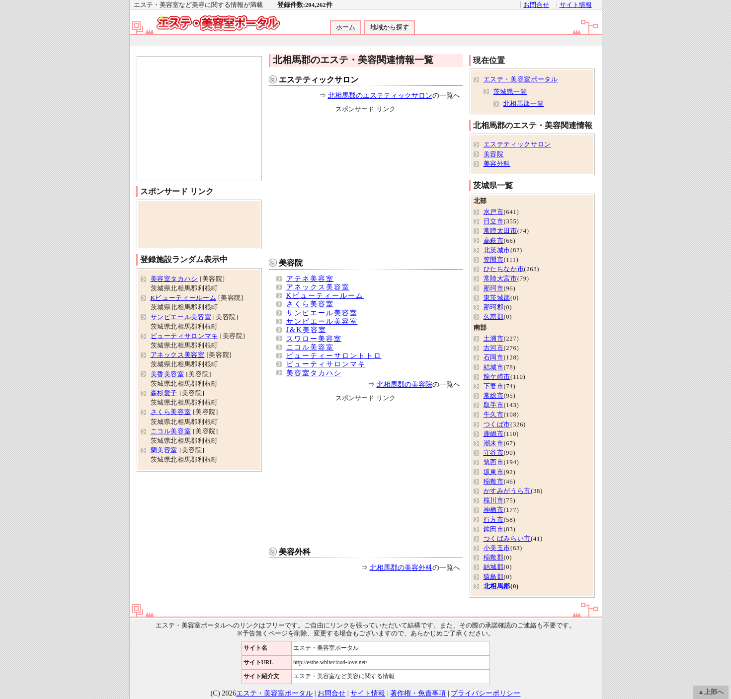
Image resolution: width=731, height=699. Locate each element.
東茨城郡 (497, 297)
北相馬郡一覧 (523, 103)
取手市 (494, 405)
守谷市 (494, 452)
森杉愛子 (164, 393)
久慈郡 (494, 316)
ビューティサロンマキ (326, 364)
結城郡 (494, 566)
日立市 (494, 221)
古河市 (494, 348)
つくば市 (497, 424)
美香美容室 (167, 374)
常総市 (494, 395)
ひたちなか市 (504, 269)
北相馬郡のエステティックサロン (380, 95)
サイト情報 (576, 4)
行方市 (494, 519)
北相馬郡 (497, 586)
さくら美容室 (310, 304)
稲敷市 (494, 481)
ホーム (345, 27)
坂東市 (494, 472)
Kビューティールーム (325, 295)
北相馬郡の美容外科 (401, 567)
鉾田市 (494, 529)
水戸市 (494, 212)
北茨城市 (497, 250)
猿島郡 (494, 576)
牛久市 (494, 414)
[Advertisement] (365, 40)
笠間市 (494, 259)
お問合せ (536, 4)
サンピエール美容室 (322, 313)
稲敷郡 (494, 557)
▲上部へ (711, 692)
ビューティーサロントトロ (334, 355)
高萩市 (494, 240)
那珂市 (494, 288)
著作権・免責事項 (418, 693)
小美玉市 (497, 548)
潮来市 (494, 443)
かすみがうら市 (507, 491)
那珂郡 (494, 307)
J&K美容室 (306, 330)
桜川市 (494, 500)
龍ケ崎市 (497, 376)
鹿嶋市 (494, 433)
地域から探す (389, 27)
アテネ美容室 (310, 278)
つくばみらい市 (507, 538)
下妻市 (494, 386)
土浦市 (494, 338)
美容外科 (295, 552)
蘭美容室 (164, 450)
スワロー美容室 (314, 339)
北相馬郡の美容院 (404, 384)
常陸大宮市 (500, 278)
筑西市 (494, 462)
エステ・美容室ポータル (521, 79)
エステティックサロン (318, 79)
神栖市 (494, 509)
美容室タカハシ (314, 373)
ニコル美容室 (310, 347)
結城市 (494, 367)
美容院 (291, 263)
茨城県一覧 (510, 91)
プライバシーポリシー (485, 693)
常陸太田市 (500, 230)
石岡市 (494, 357)
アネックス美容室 (318, 287)
